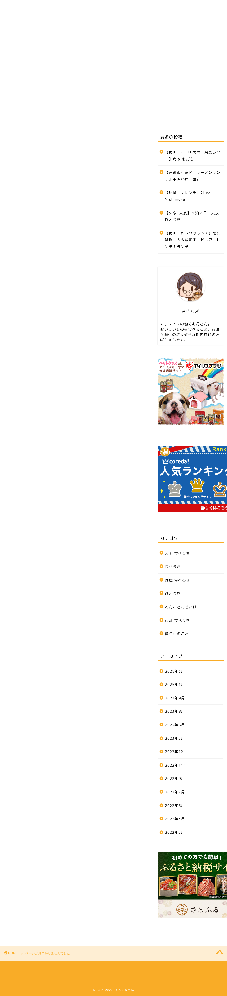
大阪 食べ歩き (24, 92)
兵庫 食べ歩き (63, 92)
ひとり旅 (135, 92)
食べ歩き (30, 346)
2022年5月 (175, 805)
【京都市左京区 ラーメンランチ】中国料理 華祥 (193, 176)
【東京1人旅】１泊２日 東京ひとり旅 (192, 216)
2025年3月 (175, 671)
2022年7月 (175, 791)
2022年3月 (175, 818)
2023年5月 (175, 724)
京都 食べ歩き (101, 92)
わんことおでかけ (172, 92)
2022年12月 (176, 751)
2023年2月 (175, 738)
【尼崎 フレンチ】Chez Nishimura (187, 196)
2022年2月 (175, 832)
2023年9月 (175, 697)
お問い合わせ (24, 104)
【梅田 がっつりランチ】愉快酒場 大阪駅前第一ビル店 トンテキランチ (193, 239)
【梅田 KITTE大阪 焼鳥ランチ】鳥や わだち (192, 155)
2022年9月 (175, 778)
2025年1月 (175, 684)
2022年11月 (176, 765)
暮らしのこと (34, 368)
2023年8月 (175, 711)
